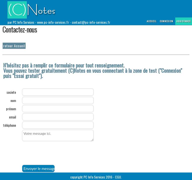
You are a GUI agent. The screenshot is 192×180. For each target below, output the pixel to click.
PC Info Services (94, 177)
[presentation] (60, 154)
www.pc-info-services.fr (53, 22)
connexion (166, 21)
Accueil (151, 21)
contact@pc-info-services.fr (91, 22)
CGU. (118, 177)
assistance (183, 21)
